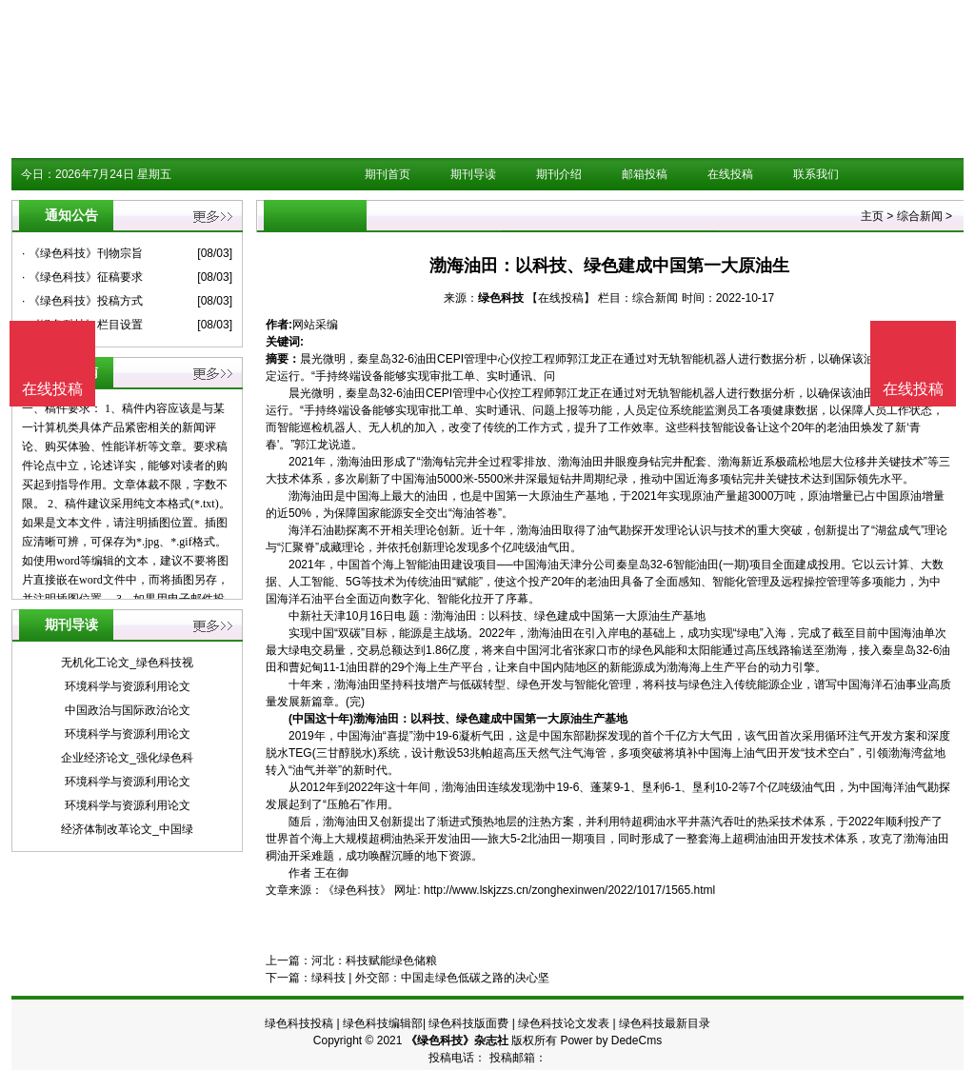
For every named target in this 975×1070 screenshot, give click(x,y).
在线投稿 (730, 174)
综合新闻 (920, 216)
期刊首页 (387, 174)
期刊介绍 (559, 174)
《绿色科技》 (357, 890)
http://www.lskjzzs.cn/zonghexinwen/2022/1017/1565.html (569, 890)
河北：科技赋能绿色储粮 (374, 960)
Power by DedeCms (611, 1040)
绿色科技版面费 (468, 1023)
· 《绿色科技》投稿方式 (82, 300)
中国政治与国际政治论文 (127, 710)
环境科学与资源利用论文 (127, 686)
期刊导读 (473, 174)
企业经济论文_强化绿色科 (127, 757)
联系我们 (816, 174)
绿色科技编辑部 (383, 1023)
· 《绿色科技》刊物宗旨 (82, 253)
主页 (872, 216)
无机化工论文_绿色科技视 (127, 662)
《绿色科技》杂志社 (457, 1040)
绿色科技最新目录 (664, 1023)
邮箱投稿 (644, 174)
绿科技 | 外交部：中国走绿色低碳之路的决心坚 (430, 977)
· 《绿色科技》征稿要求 (82, 277)
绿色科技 (501, 298)
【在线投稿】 (561, 298)
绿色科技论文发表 (563, 1023)
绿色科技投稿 (299, 1023)
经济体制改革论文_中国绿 (127, 829)
